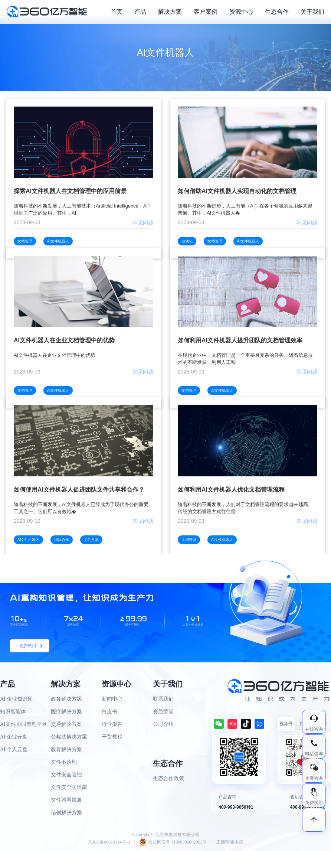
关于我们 (312, 12)
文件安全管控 (66, 774)
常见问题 (142, 222)
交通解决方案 (66, 724)
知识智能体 (13, 711)
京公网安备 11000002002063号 (173, 842)
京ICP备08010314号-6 (109, 842)
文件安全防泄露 (69, 787)
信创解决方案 (66, 812)
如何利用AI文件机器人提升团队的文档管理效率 (240, 340)
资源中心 (241, 12)
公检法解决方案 (69, 737)
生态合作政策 (168, 778)
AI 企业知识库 (16, 699)
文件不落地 (64, 762)
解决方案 (170, 12)
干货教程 (112, 737)
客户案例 (205, 12)
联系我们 (163, 699)
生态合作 (277, 12)
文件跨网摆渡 (66, 800)
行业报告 (112, 724)
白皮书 (109, 711)
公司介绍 (163, 724)
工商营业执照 (229, 842)
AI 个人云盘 (13, 749)
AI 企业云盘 (13, 737)
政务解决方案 (66, 699)
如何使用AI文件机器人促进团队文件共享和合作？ (79, 489)
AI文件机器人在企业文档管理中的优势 (64, 340)
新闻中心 (112, 699)
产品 (140, 12)
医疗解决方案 (66, 711)
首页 (116, 12)
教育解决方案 (66, 749)
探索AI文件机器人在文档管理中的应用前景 (70, 191)
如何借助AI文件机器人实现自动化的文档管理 (237, 191)
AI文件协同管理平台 (23, 724)
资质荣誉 (163, 711)
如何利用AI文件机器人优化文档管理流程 (231, 489)
